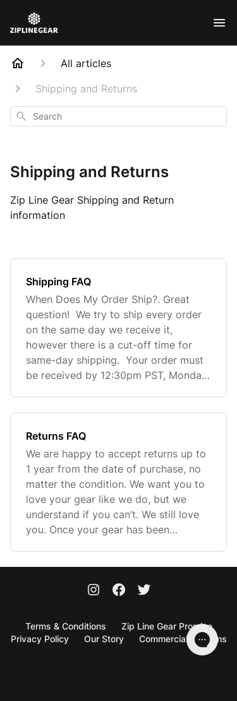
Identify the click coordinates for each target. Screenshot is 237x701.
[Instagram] (93, 591)
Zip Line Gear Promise (166, 626)
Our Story (104, 638)
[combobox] (118, 116)
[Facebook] (118, 591)
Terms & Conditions (65, 626)
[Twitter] (144, 591)
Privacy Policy (40, 638)
